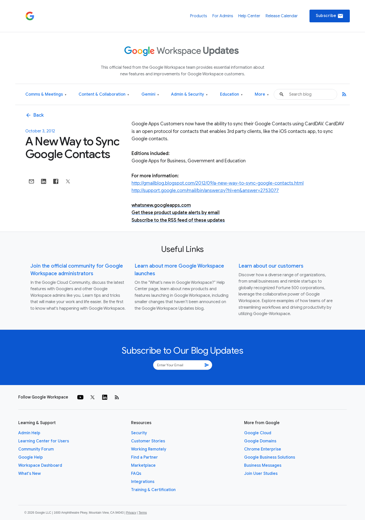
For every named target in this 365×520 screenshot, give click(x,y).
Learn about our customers (271, 266)
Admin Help (29, 433)
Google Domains (260, 441)
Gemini (150, 94)
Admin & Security (189, 94)
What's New (29, 473)
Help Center (249, 16)
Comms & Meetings (45, 94)
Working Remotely (148, 449)
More (262, 94)
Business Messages (262, 465)
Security (139, 433)
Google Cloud (257, 433)
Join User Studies (261, 473)
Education (231, 94)
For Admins (222, 16)
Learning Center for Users (43, 441)
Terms (142, 512)
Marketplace (143, 465)
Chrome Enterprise (262, 449)
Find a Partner (144, 457)
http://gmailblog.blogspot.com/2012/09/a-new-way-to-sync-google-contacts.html (218, 183)
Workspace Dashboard (40, 465)
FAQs (136, 473)
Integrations (142, 481)
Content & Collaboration (104, 94)
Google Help (30, 457)
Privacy (131, 512)
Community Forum (36, 449)
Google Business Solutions (269, 457)
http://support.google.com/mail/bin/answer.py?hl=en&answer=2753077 (205, 190)
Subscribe (329, 16)
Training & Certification (153, 489)
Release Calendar (281, 16)
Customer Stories (148, 441)
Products (198, 16)
